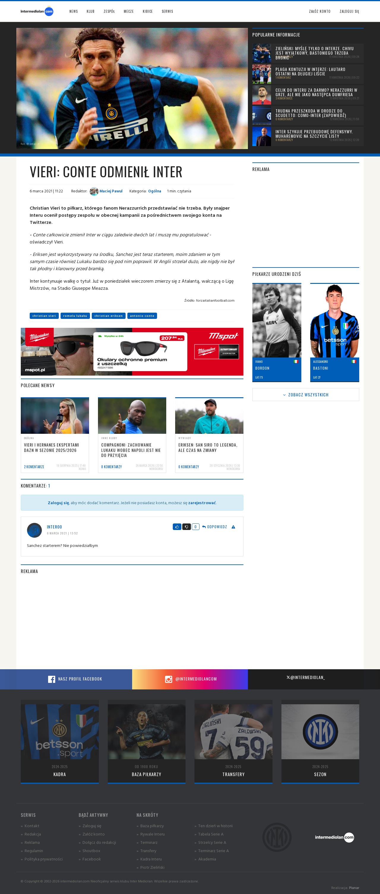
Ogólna (154, 191)
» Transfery (146, 850)
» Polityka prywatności (42, 859)
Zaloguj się (349, 11)
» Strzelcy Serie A (210, 842)
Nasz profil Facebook (74, 679)
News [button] (73, 11)
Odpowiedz (214, 526)
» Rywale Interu (151, 834)
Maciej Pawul (106, 191)
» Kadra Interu (149, 859)
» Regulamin (32, 850)
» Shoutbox (89, 850)
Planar (354, 887)
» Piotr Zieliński (150, 867)
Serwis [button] (167, 11)
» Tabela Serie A (209, 834)
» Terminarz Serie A (211, 850)
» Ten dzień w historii (213, 825)
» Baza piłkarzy (150, 825)
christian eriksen (108, 316)
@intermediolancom (190, 679)
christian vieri (44, 316)
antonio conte (142, 316)
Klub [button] (91, 11)
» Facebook (90, 859)
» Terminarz (147, 842)
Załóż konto (320, 11)
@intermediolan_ (305, 677)
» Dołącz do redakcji (97, 842)
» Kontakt (30, 825)
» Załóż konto (92, 834)
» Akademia (205, 859)
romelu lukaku (75, 316)
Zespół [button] (109, 11)
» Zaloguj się (90, 825)
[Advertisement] (132, 621)
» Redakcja (31, 834)
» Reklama (30, 842)
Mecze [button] (129, 11)
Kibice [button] (148, 11)
